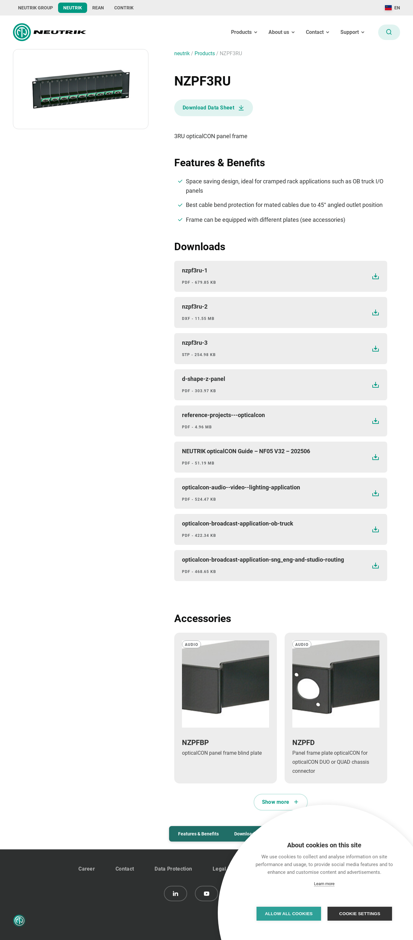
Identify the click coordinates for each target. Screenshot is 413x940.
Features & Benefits (198, 833)
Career (86, 869)
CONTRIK (124, 7)
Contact (125, 869)
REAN (98, 7)
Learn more (324, 883)
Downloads (245, 833)
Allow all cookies (289, 913)
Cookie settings (359, 913)
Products (205, 53)
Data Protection (173, 869)
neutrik (182, 53)
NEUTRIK (72, 7)
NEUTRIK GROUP (35, 7)
